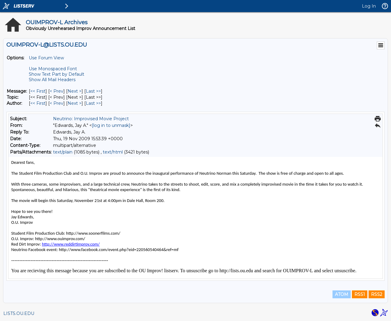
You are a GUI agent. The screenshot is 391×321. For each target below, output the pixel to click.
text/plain (62, 152)
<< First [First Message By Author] (37, 103)
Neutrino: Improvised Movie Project (91, 118)
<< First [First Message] (37, 91)
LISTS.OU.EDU (18, 313)
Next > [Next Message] (75, 91)
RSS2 (376, 294)
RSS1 (359, 294)
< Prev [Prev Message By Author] (56, 103)
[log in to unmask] (111, 125)
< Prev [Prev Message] (56, 91)
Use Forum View (46, 58)
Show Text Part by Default (56, 74)
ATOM (341, 294)
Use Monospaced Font (53, 68)
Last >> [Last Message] (93, 91)
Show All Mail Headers (52, 79)
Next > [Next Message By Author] (75, 103)
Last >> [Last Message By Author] (93, 103)
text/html (113, 152)
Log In (369, 6)
